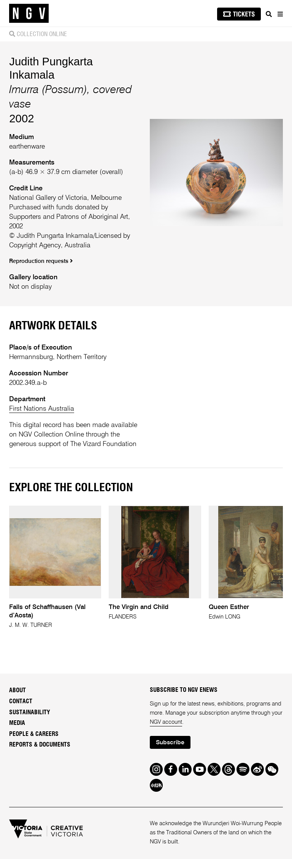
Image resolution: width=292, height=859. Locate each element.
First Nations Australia (41, 408)
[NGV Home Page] (29, 13)
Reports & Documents (39, 745)
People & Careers (34, 734)
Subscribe (170, 743)
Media (17, 723)
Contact (20, 701)
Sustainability (29, 712)
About (17, 690)
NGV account (166, 722)
